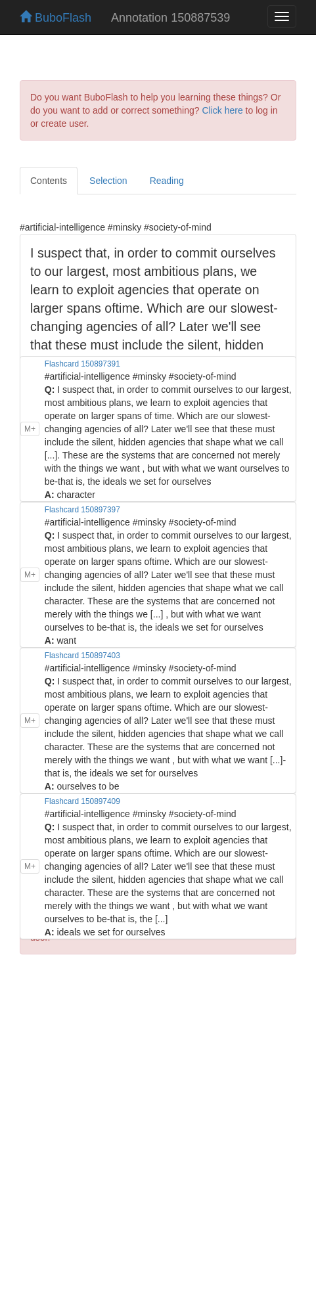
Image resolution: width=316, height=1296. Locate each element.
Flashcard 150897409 (82, 801)
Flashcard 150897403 (82, 655)
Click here (222, 110)
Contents (48, 180)
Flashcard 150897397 (82, 509)
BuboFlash (55, 17)
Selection (108, 180)
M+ (29, 429)
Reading (167, 180)
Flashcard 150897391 (82, 364)
